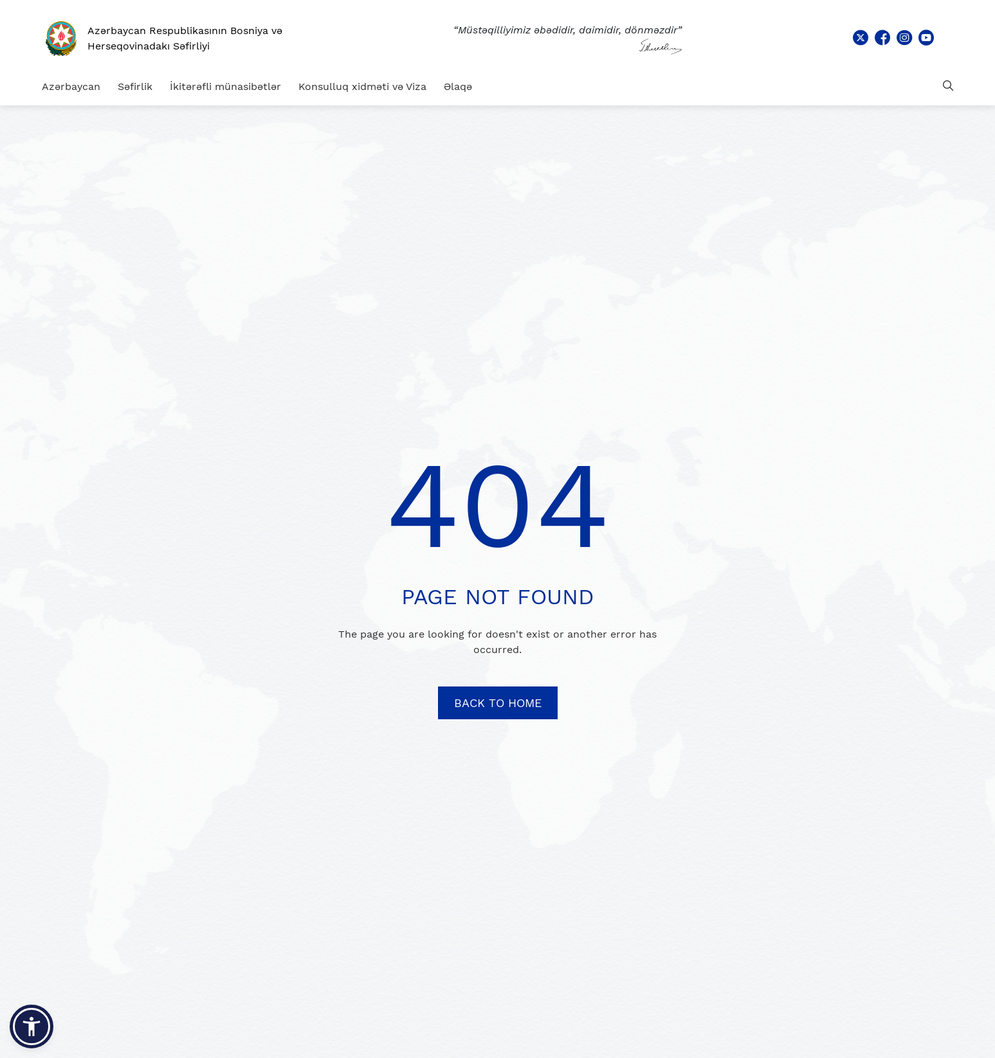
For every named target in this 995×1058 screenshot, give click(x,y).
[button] (31, 1026)
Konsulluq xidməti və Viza (362, 86)
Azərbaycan (71, 86)
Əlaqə (458, 86)
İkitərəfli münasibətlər (225, 86)
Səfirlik (135, 86)
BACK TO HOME (498, 703)
